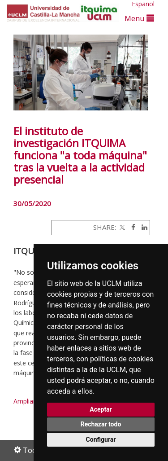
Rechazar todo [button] (101, 424)
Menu (139, 18)
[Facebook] (131, 227)
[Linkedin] (142, 227)
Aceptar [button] (101, 409)
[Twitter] (121, 227)
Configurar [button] (101, 439)
